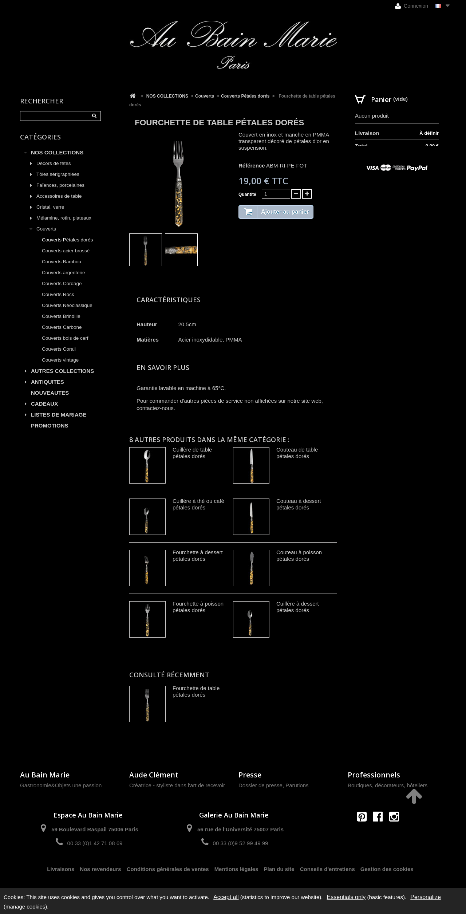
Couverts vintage (60, 360)
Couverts (46, 229)
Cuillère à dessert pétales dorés (297, 606)
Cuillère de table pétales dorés (192, 452)
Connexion (411, 6)
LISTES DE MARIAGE (59, 414)
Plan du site (279, 869)
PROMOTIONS (49, 425)
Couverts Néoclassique (67, 305)
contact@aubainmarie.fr (380, 832)
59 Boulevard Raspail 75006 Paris (94, 829)
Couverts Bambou (61, 261)
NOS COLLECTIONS (57, 152)
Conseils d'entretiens (327, 869)
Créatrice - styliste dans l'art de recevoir (177, 785)
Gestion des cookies (387, 869)
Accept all (225, 897)
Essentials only (346, 897)
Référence (251, 165)
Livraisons (60, 869)
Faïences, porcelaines (60, 185)
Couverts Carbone (62, 327)
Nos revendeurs (100, 869)
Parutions (296, 785)
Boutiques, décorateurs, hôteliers (387, 785)
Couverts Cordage (62, 283)
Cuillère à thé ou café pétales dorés (198, 504)
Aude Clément (153, 775)
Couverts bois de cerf (65, 338)
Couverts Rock (58, 294)
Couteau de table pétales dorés (297, 452)
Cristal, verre (50, 207)
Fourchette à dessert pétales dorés (198, 555)
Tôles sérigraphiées (57, 174)
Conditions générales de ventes (168, 869)
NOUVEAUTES (50, 393)
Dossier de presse (260, 785)
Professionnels (374, 775)
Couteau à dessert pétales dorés (298, 504)
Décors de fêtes (53, 163)
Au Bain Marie (45, 775)
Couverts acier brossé (66, 250)
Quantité (247, 194)
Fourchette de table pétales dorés (196, 691)
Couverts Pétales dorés (67, 240)
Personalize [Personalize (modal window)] (425, 897)
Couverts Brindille (61, 316)
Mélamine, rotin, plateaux (63, 218)
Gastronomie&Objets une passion (61, 785)
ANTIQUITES (47, 382)
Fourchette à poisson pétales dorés (198, 606)
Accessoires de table (59, 196)
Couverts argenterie (63, 272)
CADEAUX (44, 404)
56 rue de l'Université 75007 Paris (240, 829)
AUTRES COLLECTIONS (62, 371)
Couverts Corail (59, 349)
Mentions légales (236, 869)
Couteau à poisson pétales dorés (299, 555)
